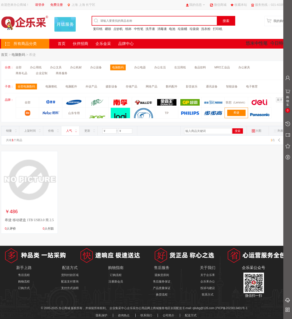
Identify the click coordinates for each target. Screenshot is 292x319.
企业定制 (41, 73)
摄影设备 (111, 86)
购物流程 (24, 281)
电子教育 (252, 86)
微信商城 (220, 5)
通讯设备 (212, 86)
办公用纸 (36, 67)
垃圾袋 (194, 29)
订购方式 (24, 288)
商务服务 (61, 73)
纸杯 (128, 29)
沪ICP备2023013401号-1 (231, 308)
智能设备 (232, 86)
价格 (51, 130)
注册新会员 (116, 281)
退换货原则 (161, 275)
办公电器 (140, 67)
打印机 (217, 29)
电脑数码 (18, 55)
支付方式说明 (70, 288)
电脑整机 (51, 86)
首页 (62, 44)
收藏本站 (240, 5)
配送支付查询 (70, 281)
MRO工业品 (222, 67)
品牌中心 (126, 44)
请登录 (39, 5)
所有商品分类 (25, 44)
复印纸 (97, 29)
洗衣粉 (206, 29)
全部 (19, 67)
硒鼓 (108, 29)
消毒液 (162, 29)
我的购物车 (281, 21)
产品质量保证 (161, 288)
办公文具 (56, 67)
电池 (172, 29)
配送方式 (191, 315)
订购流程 (116, 275)
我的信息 (195, 5)
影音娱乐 (191, 86)
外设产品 (91, 86)
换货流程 (162, 294)
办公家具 (244, 67)
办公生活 (160, 67)
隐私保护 (101, 315)
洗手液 (150, 29)
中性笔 (138, 29)
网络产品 (151, 86)
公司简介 (168, 315)
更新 (87, 130)
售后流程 (24, 275)
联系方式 (207, 294)
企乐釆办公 (207, 281)
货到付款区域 (70, 275)
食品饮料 (200, 67)
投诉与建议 (207, 288)
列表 (278, 131)
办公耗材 (76, 67)
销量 (9, 130)
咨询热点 (124, 315)
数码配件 (171, 86)
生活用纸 (180, 67)
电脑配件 (71, 86)
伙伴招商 (80, 44)
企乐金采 (103, 44)
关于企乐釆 (207, 275)
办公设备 (96, 67)
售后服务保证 (161, 281)
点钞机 (118, 29)
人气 (69, 130)
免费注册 (56, 5)
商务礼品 (21, 73)
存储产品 (131, 86)
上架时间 (30, 130)
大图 (256, 131)
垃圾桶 (182, 29)
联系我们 (146, 315)
